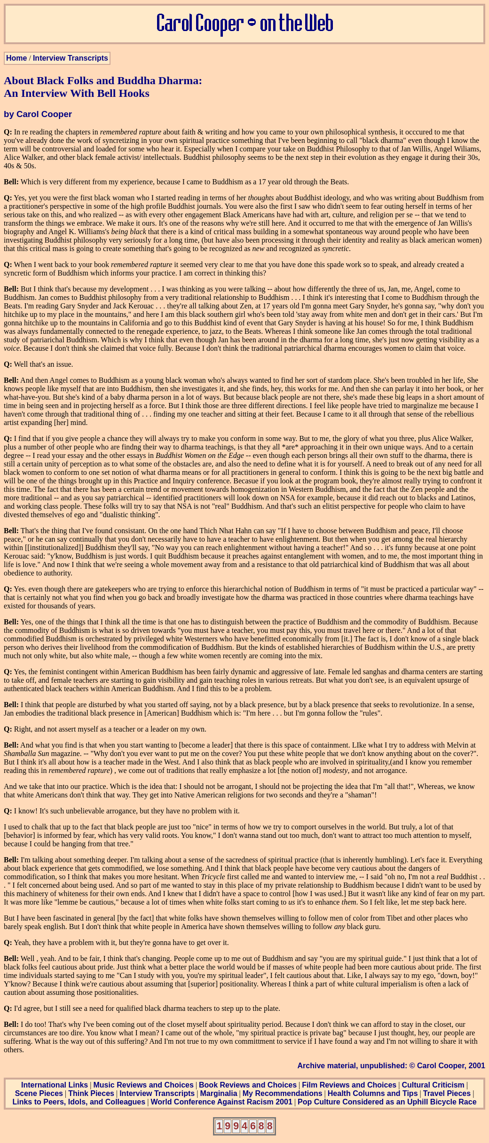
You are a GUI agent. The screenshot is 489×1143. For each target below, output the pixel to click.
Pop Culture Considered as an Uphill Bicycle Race (387, 1102)
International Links (54, 1085)
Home (16, 58)
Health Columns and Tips (373, 1093)
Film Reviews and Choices (349, 1085)
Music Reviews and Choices (143, 1085)
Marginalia (218, 1093)
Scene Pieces (39, 1093)
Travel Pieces (447, 1093)
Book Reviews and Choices (248, 1085)
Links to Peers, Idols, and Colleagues (78, 1102)
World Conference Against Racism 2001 (221, 1102)
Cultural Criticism (433, 1085)
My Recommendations (283, 1093)
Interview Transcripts (70, 58)
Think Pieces (91, 1093)
